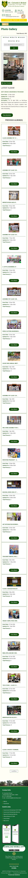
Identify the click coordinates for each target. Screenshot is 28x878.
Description (22, 37)
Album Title (14, 37)
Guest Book (6, 803)
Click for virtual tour (9, 11)
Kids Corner (6, 820)
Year (18, 41)
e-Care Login (9, 20)
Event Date (12, 41)
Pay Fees (15, 20)
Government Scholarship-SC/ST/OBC (12, 810)
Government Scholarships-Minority (12, 812)
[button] (5, 24)
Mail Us (5, 801)
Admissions (21, 20)
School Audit (6, 818)
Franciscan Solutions (14, 875)
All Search (6, 37)
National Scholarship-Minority (10, 814)
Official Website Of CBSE (9, 816)
